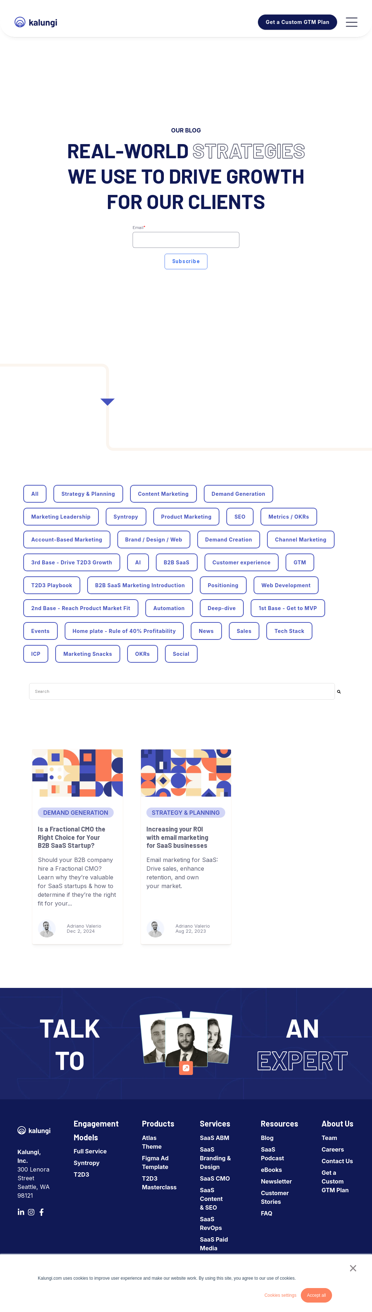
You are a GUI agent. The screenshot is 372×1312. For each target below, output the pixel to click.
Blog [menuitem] (267, 1137)
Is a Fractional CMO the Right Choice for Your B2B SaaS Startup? (71, 837)
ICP (35, 654)
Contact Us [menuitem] (337, 1161)
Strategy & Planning (88, 494)
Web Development (286, 585)
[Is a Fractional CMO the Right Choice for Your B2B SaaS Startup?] (77, 773)
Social (181, 654)
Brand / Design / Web (153, 539)
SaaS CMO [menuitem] (215, 1178)
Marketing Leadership (61, 517)
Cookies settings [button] (280, 1295)
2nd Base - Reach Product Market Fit (80, 608)
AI (138, 562)
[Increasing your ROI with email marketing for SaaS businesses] (186, 773)
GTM (300, 562)
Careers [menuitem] (333, 1149)
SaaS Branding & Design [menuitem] (215, 1158)
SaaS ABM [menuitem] (214, 1137)
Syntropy (126, 517)
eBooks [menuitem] (271, 1169)
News (206, 631)
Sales (244, 631)
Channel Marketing (301, 539)
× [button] (353, 1268)
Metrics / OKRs (288, 517)
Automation (169, 608)
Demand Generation (239, 494)
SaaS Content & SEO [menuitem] (211, 1198)
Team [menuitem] (329, 1137)
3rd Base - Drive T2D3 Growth (71, 562)
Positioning (223, 585)
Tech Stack (289, 631)
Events (40, 631)
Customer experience (242, 562)
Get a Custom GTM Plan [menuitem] (335, 1181)
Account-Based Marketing (66, 539)
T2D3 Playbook (51, 585)
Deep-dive (222, 608)
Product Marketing (186, 517)
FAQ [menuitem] (266, 1213)
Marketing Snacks (87, 654)
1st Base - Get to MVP (288, 608)
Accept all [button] (316, 1295)
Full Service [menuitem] (90, 1151)
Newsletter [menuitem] (276, 1181)
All (35, 494)
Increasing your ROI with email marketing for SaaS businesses (177, 837)
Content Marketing (163, 494)
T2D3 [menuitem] (81, 1174)
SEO (240, 517)
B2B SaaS (177, 562)
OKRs (142, 654)
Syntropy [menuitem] (87, 1162)
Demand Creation (228, 539)
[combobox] (182, 691)
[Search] (339, 691)
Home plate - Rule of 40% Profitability (124, 631)
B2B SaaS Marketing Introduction (140, 585)
